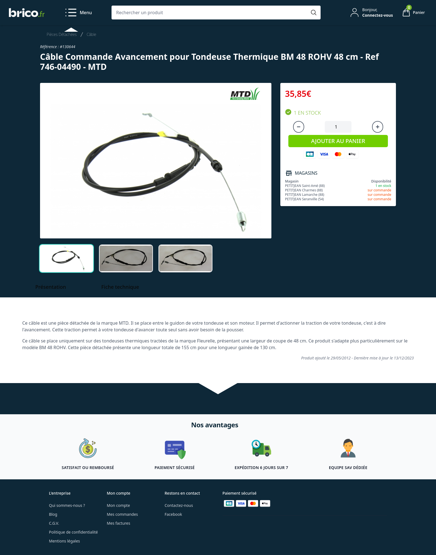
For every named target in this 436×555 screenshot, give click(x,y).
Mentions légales (64, 541)
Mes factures (118, 523)
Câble (91, 34)
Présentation (50, 286)
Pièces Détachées (62, 34)
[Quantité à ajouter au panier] (338, 127)
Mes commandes (122, 514)
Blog (53, 514)
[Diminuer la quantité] (298, 127)
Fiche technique (120, 286)
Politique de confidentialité (73, 532)
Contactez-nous (179, 505)
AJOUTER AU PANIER (338, 141)
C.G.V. (54, 523)
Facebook (173, 514)
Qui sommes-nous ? (67, 505)
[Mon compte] (371, 12)
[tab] (66, 258)
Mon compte (118, 505)
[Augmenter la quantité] (377, 127)
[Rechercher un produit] (210, 12)
